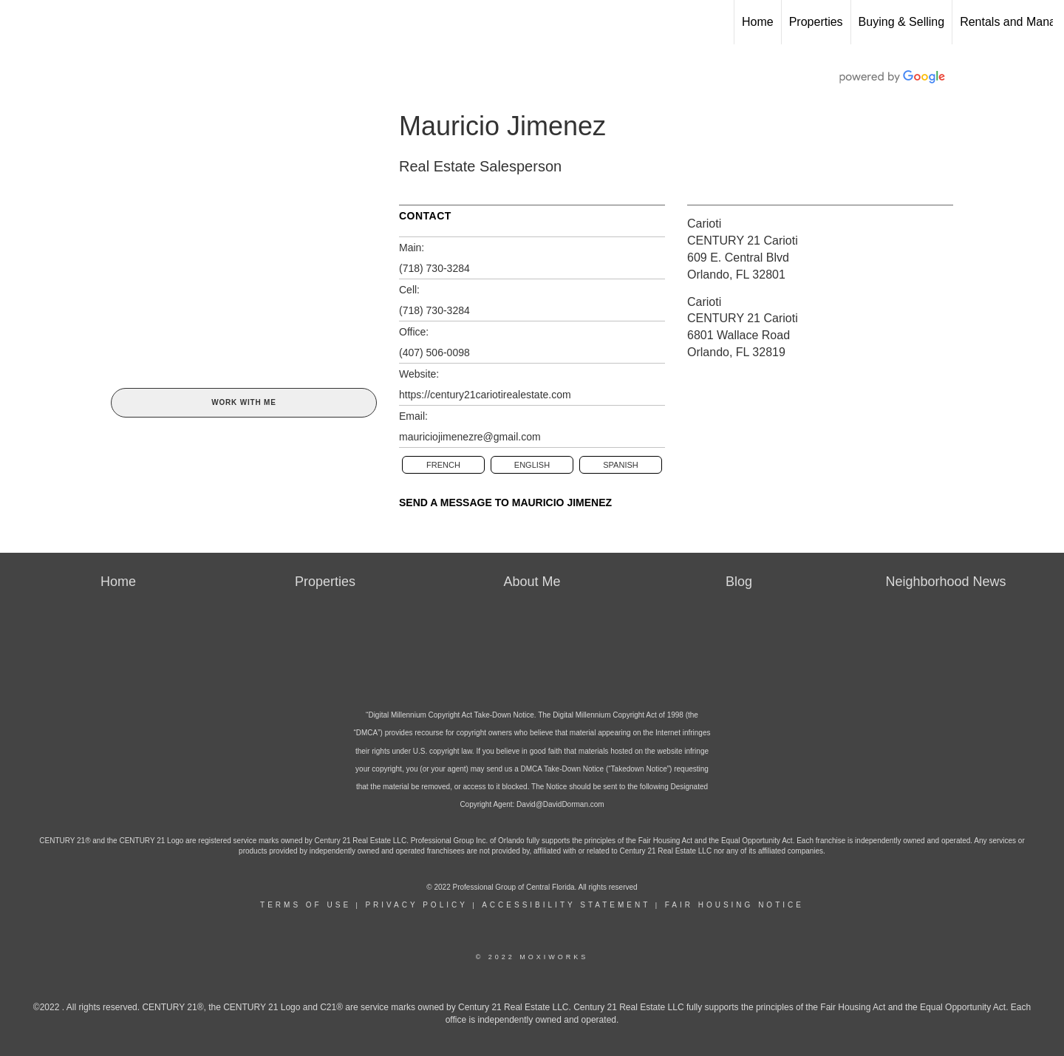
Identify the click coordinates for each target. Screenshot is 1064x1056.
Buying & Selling (902, 22)
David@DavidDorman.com (560, 804)
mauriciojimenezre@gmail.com (470, 437)
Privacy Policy (416, 905)
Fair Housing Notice (734, 905)
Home (758, 22)
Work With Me (243, 402)
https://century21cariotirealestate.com (485, 395)
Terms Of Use (305, 905)
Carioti (704, 223)
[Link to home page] (19, 22)
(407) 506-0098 (434, 352)
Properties (816, 22)
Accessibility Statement (566, 905)
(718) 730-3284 (434, 268)
